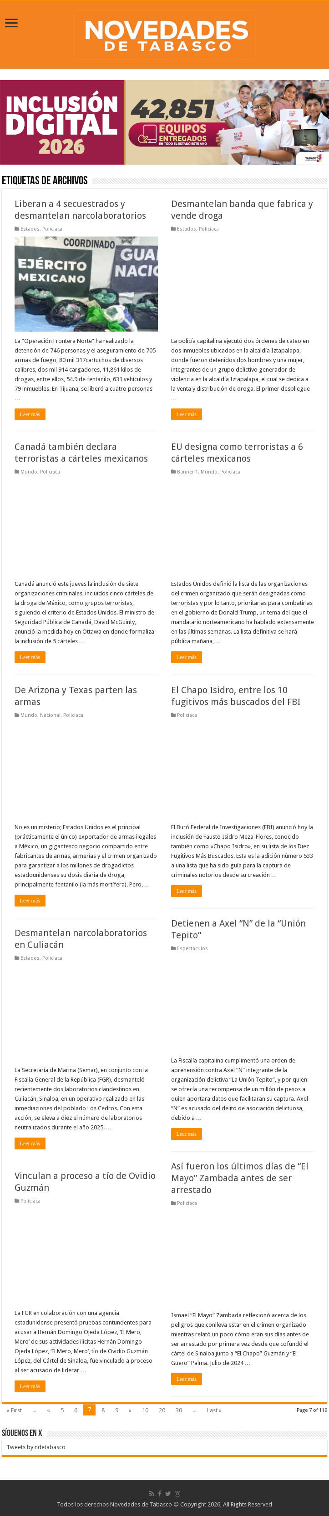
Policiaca (52, 229)
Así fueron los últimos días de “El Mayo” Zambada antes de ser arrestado (240, 1178)
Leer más (30, 414)
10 (145, 1410)
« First (14, 1410)
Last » (214, 1410)
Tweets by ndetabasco (36, 1447)
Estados (30, 229)
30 (179, 1410)
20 (162, 1410)
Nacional (50, 715)
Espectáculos (192, 949)
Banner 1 (187, 472)
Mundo (28, 472)
